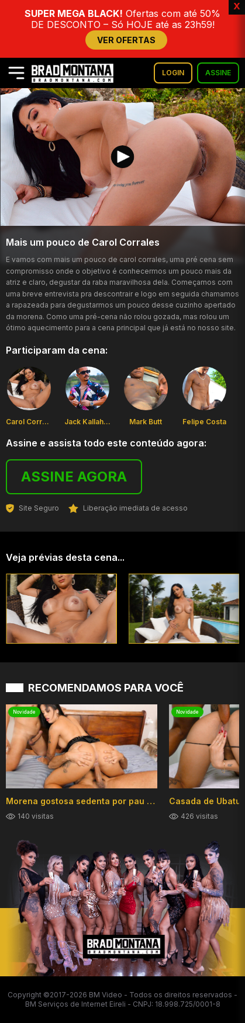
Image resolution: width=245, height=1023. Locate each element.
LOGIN (173, 72)
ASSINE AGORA (74, 476)
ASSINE (218, 72)
